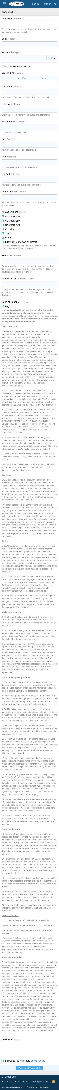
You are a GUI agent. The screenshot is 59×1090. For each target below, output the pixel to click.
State (4, 156)
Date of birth (8, 72)
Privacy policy (37, 1081)
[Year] (48, 78)
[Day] (30, 78)
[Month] (11, 78)
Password (7, 52)
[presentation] (25, 1048)
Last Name (7, 104)
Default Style (9, 1077)
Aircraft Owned (9, 212)
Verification (7, 1039)
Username (7, 18)
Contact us (7, 1081)
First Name (7, 86)
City (4, 139)
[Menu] (4, 4)
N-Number (7, 255)
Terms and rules (21, 1081)
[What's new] (55, 4)
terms (23, 1060)
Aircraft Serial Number (13, 278)
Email (5, 38)
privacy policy (38, 1060)
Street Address (9, 121)
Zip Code (6, 174)
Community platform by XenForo (25, 1087)
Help (48, 1081)
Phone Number (9, 191)
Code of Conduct (10, 301)
